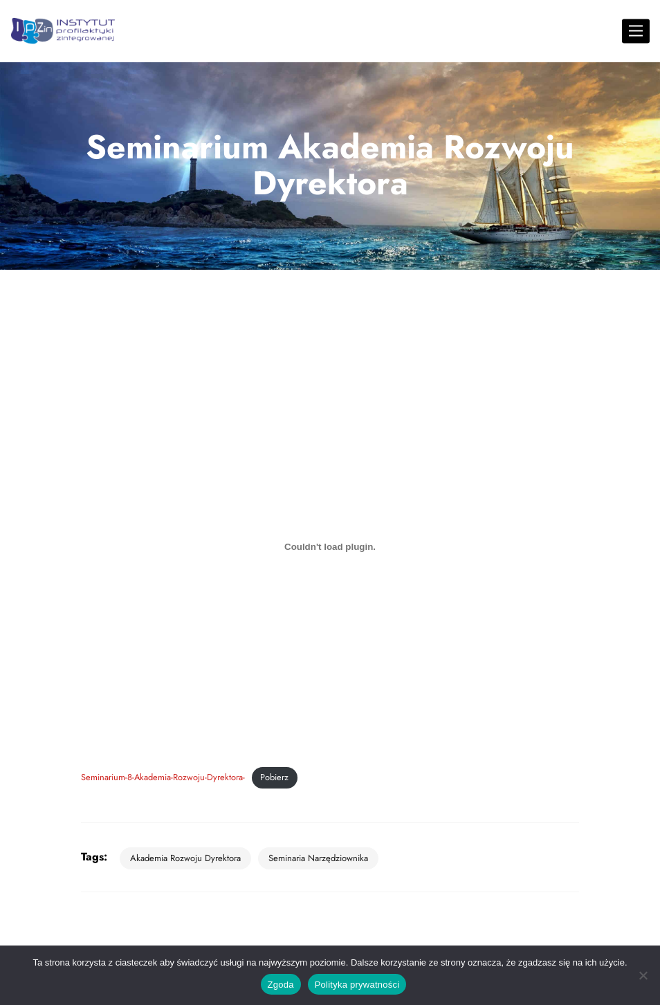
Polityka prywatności (357, 984)
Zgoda (281, 984)
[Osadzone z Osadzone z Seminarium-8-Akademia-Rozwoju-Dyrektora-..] (330, 546)
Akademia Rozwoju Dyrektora (185, 858)
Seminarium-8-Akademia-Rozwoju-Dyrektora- (163, 777)
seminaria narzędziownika (318, 858)
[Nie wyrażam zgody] (643, 975)
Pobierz (274, 777)
